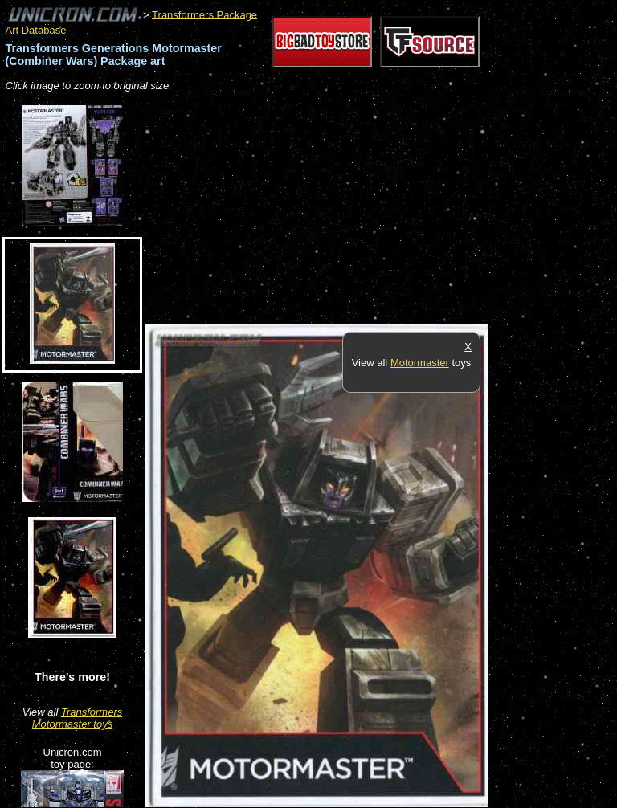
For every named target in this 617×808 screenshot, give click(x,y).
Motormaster (419, 363)
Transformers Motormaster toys (77, 718)
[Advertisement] (333, 208)
